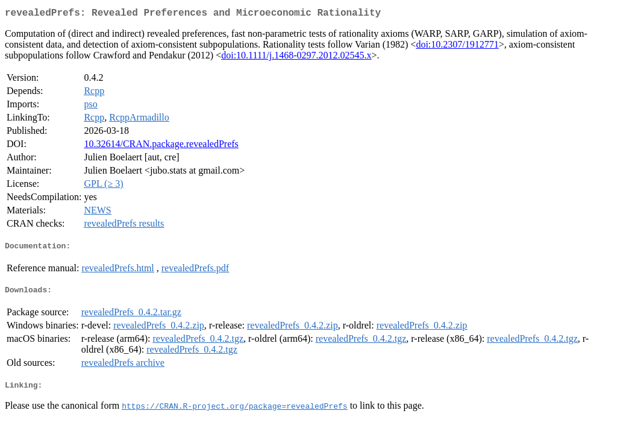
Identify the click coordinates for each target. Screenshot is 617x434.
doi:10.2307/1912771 (457, 47)
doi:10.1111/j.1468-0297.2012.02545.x (296, 57)
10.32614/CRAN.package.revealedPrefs (161, 146)
